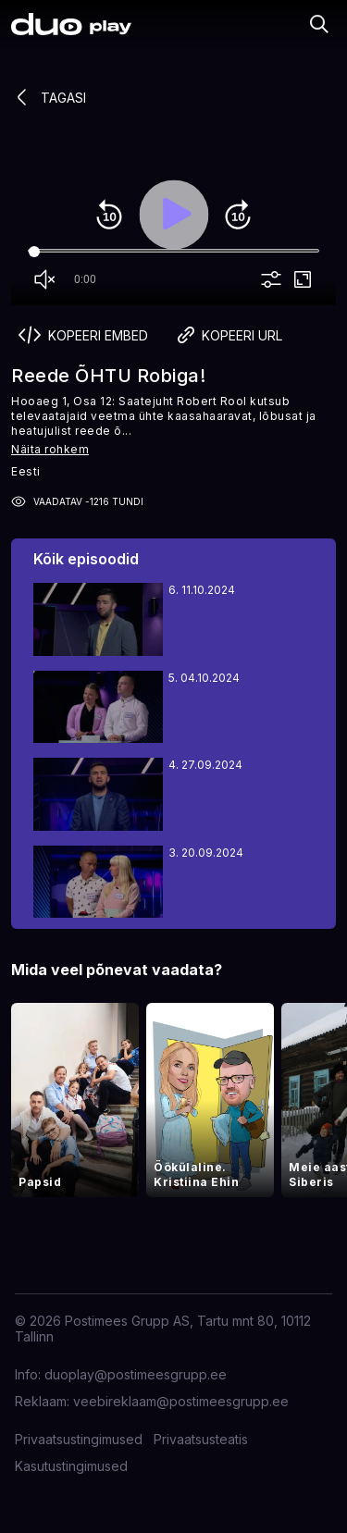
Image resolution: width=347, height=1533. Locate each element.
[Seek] (173, 251)
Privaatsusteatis (201, 1439)
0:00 (85, 279)
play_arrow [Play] (174, 215)
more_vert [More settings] (271, 279)
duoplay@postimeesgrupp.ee (135, 1374)
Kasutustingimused (71, 1466)
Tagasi (48, 97)
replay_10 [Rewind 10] (109, 215)
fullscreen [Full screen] (302, 279)
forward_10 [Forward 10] (238, 215)
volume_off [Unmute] (44, 279)
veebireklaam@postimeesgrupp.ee (181, 1401)
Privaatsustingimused (79, 1439)
